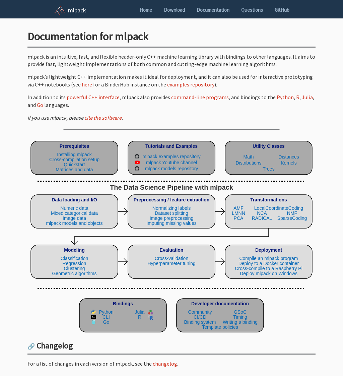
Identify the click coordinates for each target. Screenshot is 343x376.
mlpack (77, 10)
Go (40, 105)
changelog (165, 363)
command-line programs (200, 97)
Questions (252, 10)
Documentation (213, 10)
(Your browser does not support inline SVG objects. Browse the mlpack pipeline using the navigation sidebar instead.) (171, 235)
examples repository (190, 84)
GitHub (282, 10)
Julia (307, 97)
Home (146, 10)
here (87, 84)
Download (174, 10)
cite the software (103, 117)
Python (285, 97)
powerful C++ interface (93, 97)
